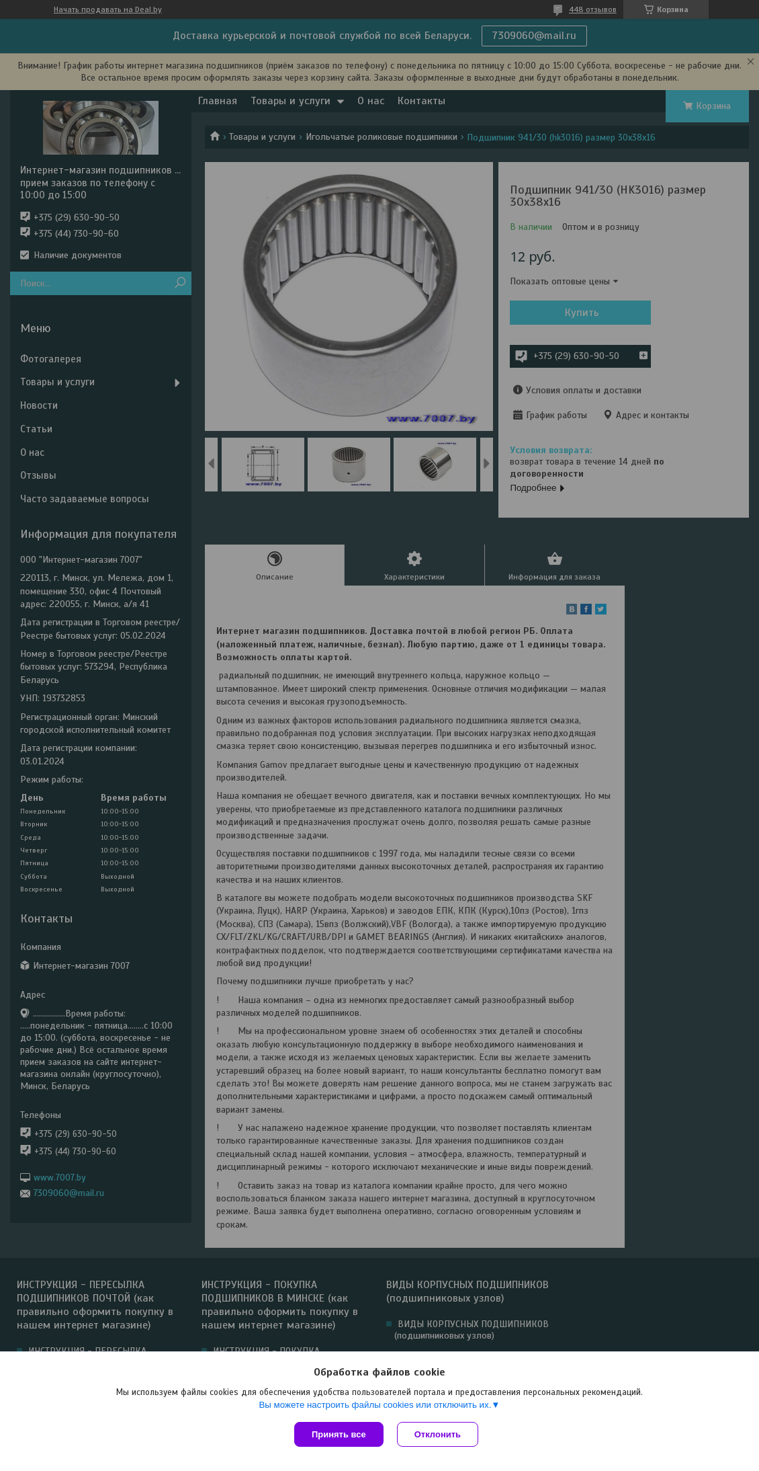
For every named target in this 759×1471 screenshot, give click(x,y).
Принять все (339, 1434)
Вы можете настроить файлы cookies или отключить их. (375, 1405)
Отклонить (437, 1434)
